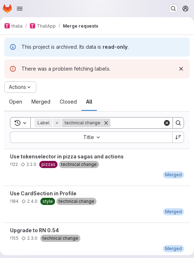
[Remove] (106, 123)
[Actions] (20, 87)
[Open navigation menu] (19, 8)
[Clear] (167, 123)
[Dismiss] (181, 68)
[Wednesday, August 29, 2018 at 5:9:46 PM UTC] (173, 211)
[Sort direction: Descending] (178, 137)
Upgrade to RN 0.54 (34, 230)
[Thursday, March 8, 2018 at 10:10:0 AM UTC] (173, 248)
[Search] (178, 123)
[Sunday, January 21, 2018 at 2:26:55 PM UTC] (173, 174)
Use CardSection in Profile (43, 193)
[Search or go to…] (173, 8)
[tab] (15, 102)
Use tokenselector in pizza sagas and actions (67, 156)
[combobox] (91, 137)
